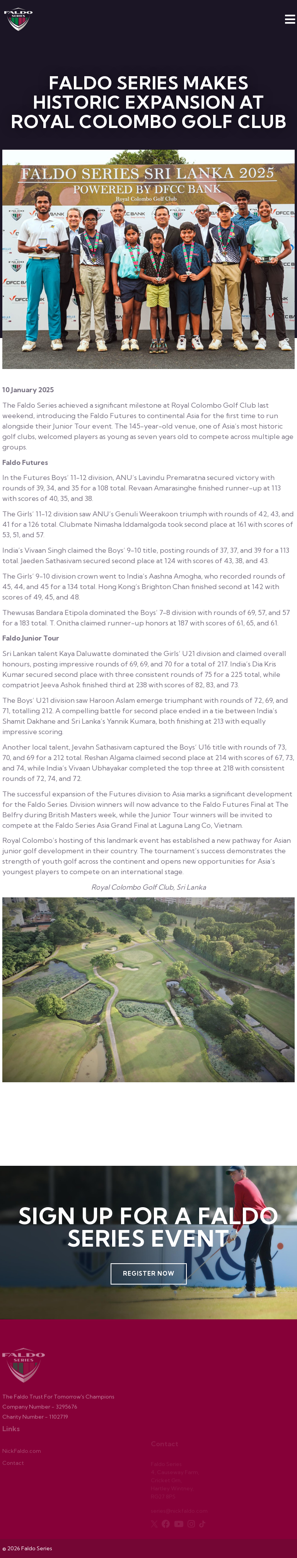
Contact (13, 1464)
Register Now (148, 1273)
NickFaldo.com (21, 1452)
